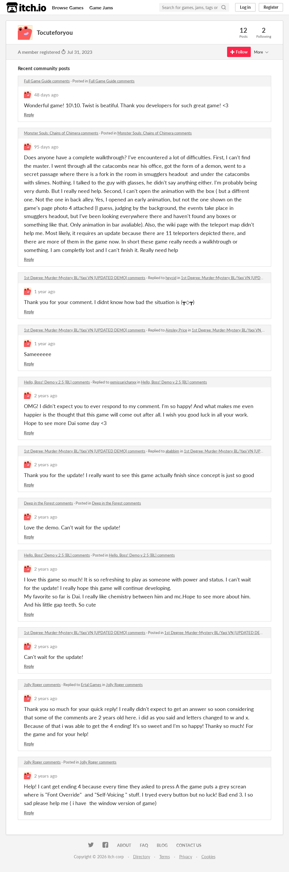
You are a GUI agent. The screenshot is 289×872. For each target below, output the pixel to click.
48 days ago (46, 94)
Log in (245, 7)
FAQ (144, 845)
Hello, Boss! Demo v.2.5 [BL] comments (57, 382)
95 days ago (46, 146)
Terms (164, 856)
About (124, 845)
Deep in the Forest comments (48, 503)
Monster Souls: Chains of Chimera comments (61, 133)
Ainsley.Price (176, 330)
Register (271, 7)
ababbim (172, 451)
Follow (239, 51)
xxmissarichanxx (123, 382)
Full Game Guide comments (47, 81)
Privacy (185, 856)
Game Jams (101, 7)
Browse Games (67, 7)
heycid (171, 277)
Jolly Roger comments (42, 684)
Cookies (208, 856)
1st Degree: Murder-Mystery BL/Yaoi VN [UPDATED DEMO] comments (84, 277)
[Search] (223, 7)
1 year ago (44, 291)
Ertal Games (91, 684)
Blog (162, 845)
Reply (29, 114)
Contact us (188, 845)
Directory (141, 856)
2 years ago (45, 395)
